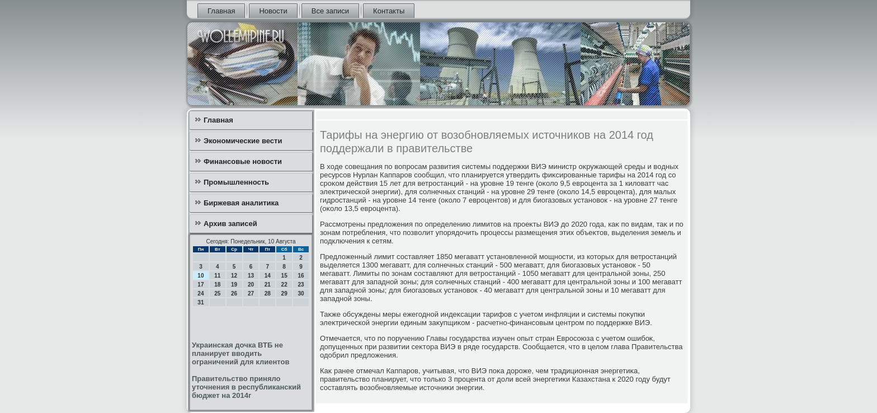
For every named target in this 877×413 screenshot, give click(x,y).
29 (284, 293)
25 (217, 293)
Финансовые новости (243, 161)
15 (284, 276)
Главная (221, 11)
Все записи (330, 11)
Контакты (388, 11)
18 (217, 284)
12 (234, 276)
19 (234, 284)
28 (268, 293)
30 (301, 293)
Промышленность (236, 182)
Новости (273, 11)
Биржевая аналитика (241, 203)
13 (251, 276)
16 (301, 276)
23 (301, 284)
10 (200, 276)
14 (268, 276)
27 (251, 293)
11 (217, 276)
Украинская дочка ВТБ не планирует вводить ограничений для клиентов (240, 353)
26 (234, 293)
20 (251, 284)
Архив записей (230, 223)
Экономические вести (243, 141)
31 (200, 302)
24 (200, 293)
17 (200, 284)
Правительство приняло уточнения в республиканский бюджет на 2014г (246, 387)
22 (284, 284)
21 (268, 284)
